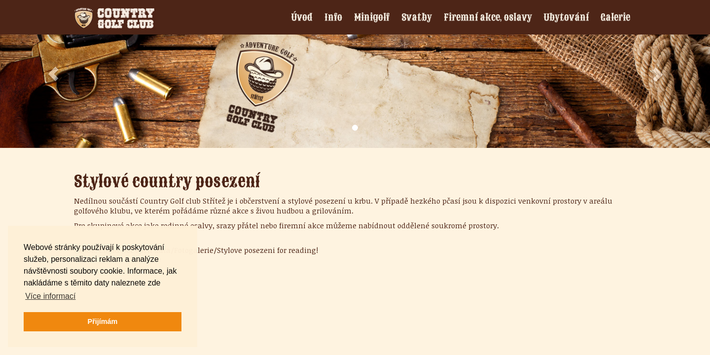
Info (333, 17)
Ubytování (566, 17)
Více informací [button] (50, 296)
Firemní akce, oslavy (488, 17)
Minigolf (372, 17)
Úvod (302, 17)
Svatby (416, 17)
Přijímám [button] (103, 321)
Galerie (615, 17)
